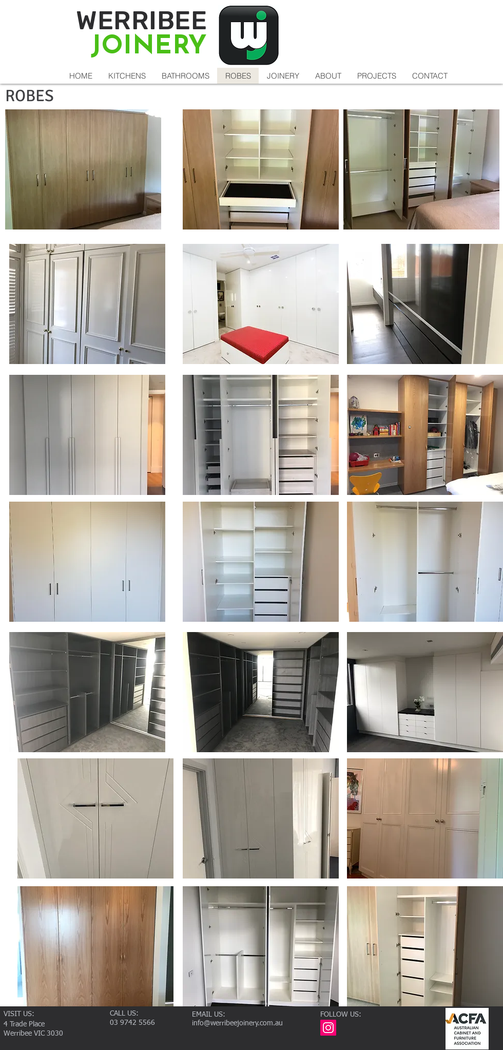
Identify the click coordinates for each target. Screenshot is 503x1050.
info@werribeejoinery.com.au (237, 1023)
